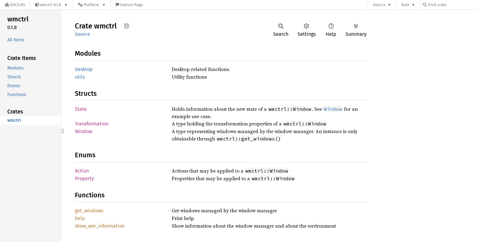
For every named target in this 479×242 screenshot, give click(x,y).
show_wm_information (100, 226)
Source (82, 34)
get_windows (89, 211)
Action (82, 171)
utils (80, 77)
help (80, 218)
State (81, 109)
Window (83, 131)
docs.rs (379, 4)
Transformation (91, 124)
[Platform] (92, 4)
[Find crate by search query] (453, 4)
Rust (405, 4)
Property (84, 178)
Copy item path (127, 25)
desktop (84, 69)
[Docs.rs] (15, 4)
